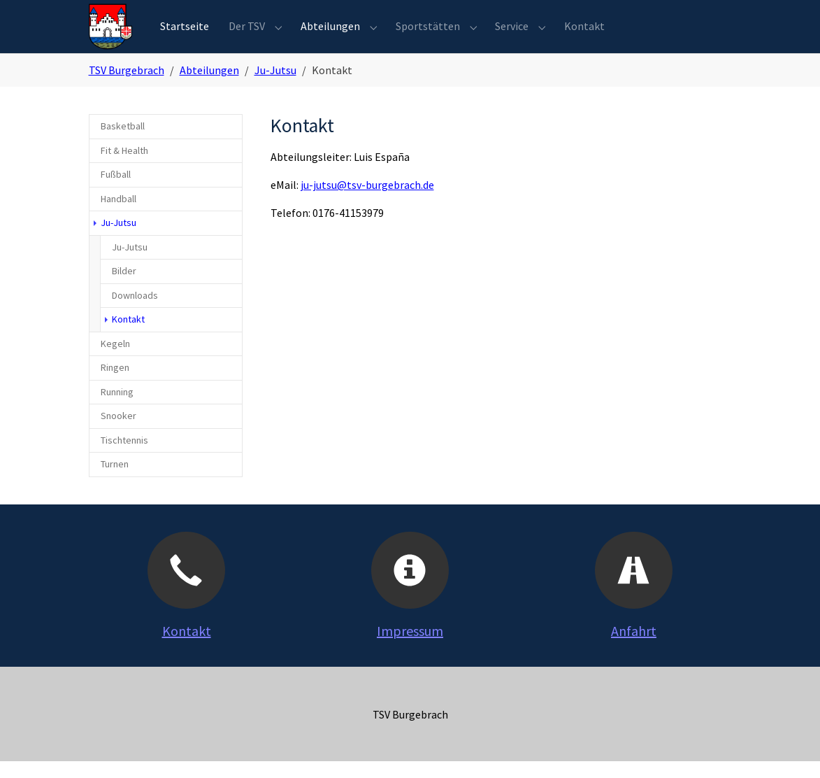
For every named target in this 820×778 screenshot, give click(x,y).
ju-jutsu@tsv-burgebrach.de (367, 202)
